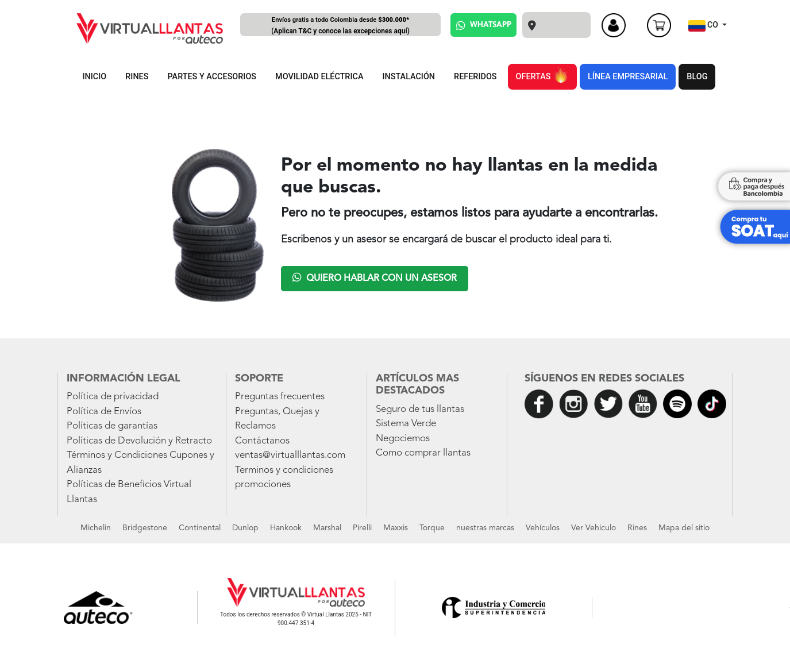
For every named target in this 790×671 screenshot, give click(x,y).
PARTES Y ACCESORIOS (212, 77)
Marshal (327, 528)
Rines (637, 528)
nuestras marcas (485, 528)
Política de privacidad (113, 397)
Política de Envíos (104, 412)
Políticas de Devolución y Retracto (139, 441)
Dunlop (245, 528)
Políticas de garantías (112, 426)
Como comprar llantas (423, 453)
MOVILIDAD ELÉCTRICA (319, 77)
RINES (136, 77)
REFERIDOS (475, 77)
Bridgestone (144, 528)
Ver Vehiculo (593, 528)
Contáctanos (262, 441)
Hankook (286, 528)
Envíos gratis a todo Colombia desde (341, 26)
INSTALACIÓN (408, 77)
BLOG (697, 77)
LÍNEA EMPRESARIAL (628, 77)
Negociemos (403, 439)
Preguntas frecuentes (280, 397)
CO (704, 26)
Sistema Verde (406, 424)
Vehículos (543, 528)
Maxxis (395, 528)
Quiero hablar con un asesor (374, 277)
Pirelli (362, 528)
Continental (200, 528)
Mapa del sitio (684, 528)
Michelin (95, 528)
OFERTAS (542, 75)
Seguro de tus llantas (420, 409)
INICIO (95, 77)
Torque (432, 528)
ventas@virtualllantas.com (290, 455)
